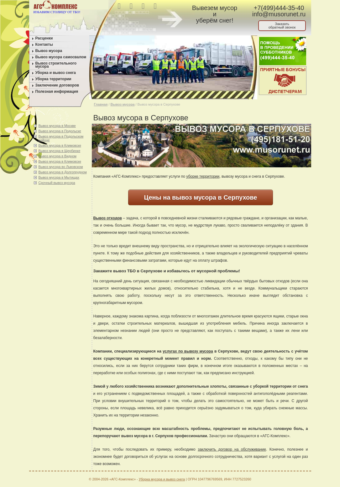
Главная (101, 104)
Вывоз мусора (48, 50)
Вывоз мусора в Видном (57, 156)
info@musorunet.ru (279, 14)
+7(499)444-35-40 (279, 7)
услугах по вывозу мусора (188, 351)
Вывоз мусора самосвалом (60, 57)
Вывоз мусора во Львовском (61, 167)
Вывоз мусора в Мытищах (59, 177)
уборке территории (202, 176)
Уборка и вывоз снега (55, 72)
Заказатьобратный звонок (282, 25)
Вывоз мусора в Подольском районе (61, 138)
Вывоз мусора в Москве (57, 126)
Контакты (44, 44)
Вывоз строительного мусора (56, 65)
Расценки (44, 38)
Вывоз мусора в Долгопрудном (63, 172)
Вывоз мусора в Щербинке (60, 151)
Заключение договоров (57, 85)
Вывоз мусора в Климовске (60, 145)
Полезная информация (56, 91)
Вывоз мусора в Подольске (60, 131)
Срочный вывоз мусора (57, 183)
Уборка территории (53, 79)
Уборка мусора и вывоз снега (162, 479)
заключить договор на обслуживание (232, 449)
